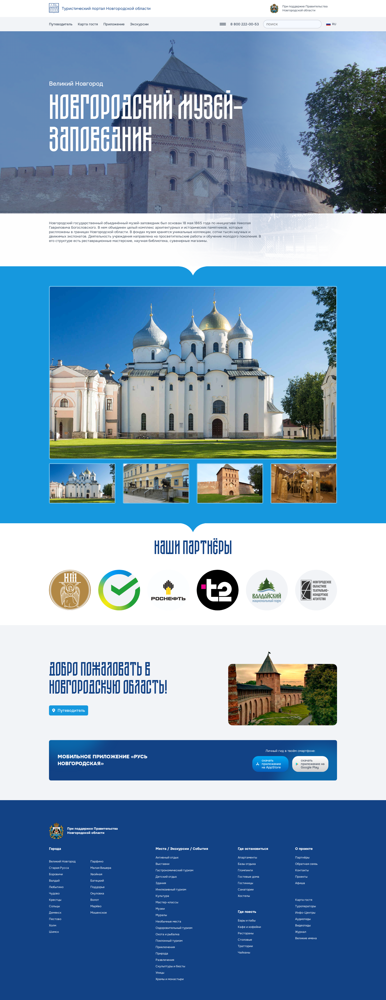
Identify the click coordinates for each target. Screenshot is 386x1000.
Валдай (54, 881)
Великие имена (306, 938)
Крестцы (55, 900)
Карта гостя (88, 24)
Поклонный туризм (169, 941)
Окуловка (97, 893)
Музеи (160, 909)
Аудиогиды (303, 919)
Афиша (300, 883)
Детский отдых (166, 877)
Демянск (55, 913)
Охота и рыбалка (167, 934)
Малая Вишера (100, 868)
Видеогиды (303, 925)
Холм (52, 925)
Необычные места (168, 921)
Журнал (300, 932)
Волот (94, 900)
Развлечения (165, 960)
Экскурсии (139, 24)
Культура (162, 896)
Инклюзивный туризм (171, 889)
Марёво (95, 906)
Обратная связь (306, 864)
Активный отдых (167, 857)
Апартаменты (247, 857)
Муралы (161, 915)
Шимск (54, 932)
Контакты (302, 870)
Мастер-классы (167, 902)
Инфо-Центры (305, 913)
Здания (161, 883)
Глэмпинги (245, 870)
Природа (162, 953)
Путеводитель (60, 24)
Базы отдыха (247, 864)
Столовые (245, 940)
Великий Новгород (62, 861)
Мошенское (98, 913)
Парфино (96, 861)
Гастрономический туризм (174, 870)
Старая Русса (59, 868)
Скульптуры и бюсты (170, 966)
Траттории (245, 946)
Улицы (160, 973)
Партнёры (302, 857)
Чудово (54, 893)
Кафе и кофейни (249, 927)
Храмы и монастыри (170, 979)
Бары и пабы (247, 920)
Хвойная (96, 874)
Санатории (246, 889)
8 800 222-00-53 (244, 24)
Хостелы (244, 896)
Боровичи (56, 874)
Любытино (56, 887)
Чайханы (244, 952)
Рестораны (246, 933)
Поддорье (97, 887)
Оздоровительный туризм (174, 928)
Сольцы (54, 906)
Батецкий (97, 881)
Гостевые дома (248, 877)
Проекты (301, 877)
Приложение (114, 24)
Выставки (162, 864)
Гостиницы (245, 883)
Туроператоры (305, 906)
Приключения (165, 947)
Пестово (55, 919)
